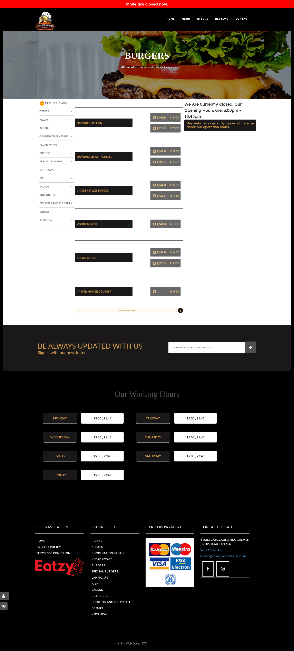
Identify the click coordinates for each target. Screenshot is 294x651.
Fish (42, 178)
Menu (186, 18)
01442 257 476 (211, 550)
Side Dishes (47, 194)
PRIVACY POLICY (48, 547)
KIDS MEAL (99, 614)
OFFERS (202, 18)
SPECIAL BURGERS (104, 571)
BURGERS (98, 565)
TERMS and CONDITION (53, 553)
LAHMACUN (99, 577)
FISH (95, 584)
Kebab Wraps (48, 144)
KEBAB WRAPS (101, 559)
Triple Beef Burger (149, 310)
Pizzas (44, 119)
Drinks (44, 211)
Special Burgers (50, 161)
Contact (242, 18)
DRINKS (97, 608)
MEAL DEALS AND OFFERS (53, 107)
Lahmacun (46, 169)
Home (170, 18)
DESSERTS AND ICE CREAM (110, 602)
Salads (44, 186)
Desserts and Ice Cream (55, 203)
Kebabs (44, 128)
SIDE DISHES (100, 596)
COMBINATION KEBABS (108, 553)
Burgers (45, 153)
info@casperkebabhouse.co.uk (223, 556)
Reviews (222, 18)
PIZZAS (96, 541)
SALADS (97, 590)
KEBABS (97, 547)
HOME (40, 541)
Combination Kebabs (53, 136)
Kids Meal (46, 220)
